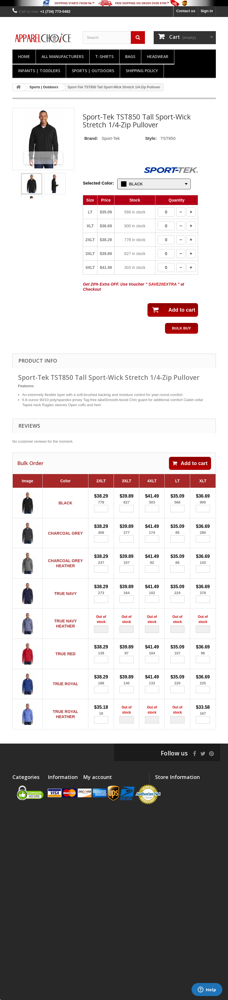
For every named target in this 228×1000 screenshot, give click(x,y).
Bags (130, 56)
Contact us (185, 11)
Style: (151, 138)
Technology (22, 865)
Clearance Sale (25, 966)
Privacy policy (60, 830)
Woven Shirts (24, 858)
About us (56, 823)
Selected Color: (98, 183)
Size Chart (57, 845)
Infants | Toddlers (39, 70)
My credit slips (95, 803)
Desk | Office (23, 939)
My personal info (97, 818)
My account (97, 786)
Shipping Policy (142, 70)
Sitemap (55, 853)
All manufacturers (63, 56)
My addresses (95, 811)
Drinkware (21, 919)
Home (24, 56)
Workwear (21, 892)
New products (60, 796)
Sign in (207, 11)
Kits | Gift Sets (25, 947)
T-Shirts (104, 56)
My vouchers (94, 825)
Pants (17, 830)
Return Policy (59, 838)
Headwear (157, 56)
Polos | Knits (23, 796)
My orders (92, 796)
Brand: (91, 138)
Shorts (18, 823)
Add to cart (189, 463)
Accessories (23, 900)
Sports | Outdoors (93, 70)
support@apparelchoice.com (179, 853)
